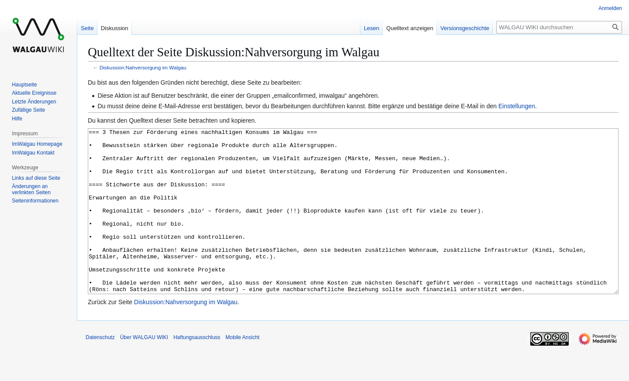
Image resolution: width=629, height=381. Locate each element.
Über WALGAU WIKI (144, 370)
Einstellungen (516, 106)
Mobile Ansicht (242, 370)
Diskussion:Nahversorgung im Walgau (143, 67)
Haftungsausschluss (196, 370)
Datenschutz (100, 370)
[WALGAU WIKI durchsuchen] (559, 27)
